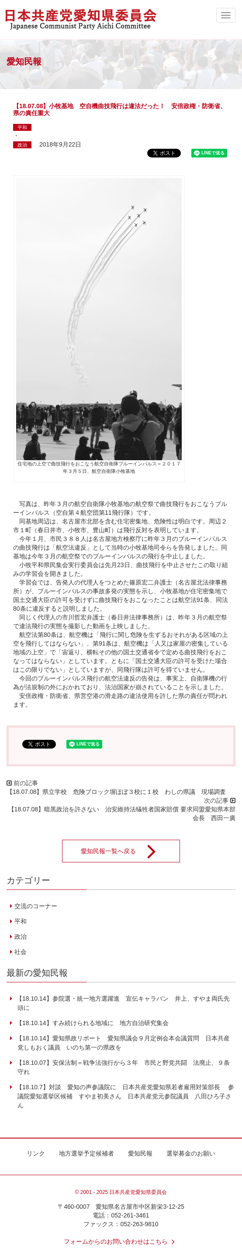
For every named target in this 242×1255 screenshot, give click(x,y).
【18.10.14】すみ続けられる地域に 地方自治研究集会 (91, 1022)
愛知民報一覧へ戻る (124, 851)
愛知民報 (140, 1153)
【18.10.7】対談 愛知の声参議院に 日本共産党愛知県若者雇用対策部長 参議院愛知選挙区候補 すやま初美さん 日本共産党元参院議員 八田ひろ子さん (124, 1096)
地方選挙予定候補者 (86, 1153)
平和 (22, 127)
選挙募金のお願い (190, 1153)
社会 (20, 951)
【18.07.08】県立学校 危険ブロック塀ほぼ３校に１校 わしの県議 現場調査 (116, 791)
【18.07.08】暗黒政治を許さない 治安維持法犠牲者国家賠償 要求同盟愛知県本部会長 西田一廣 (121, 813)
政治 (22, 144)
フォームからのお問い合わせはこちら (121, 1241)
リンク (36, 1153)
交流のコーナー (35, 906)
